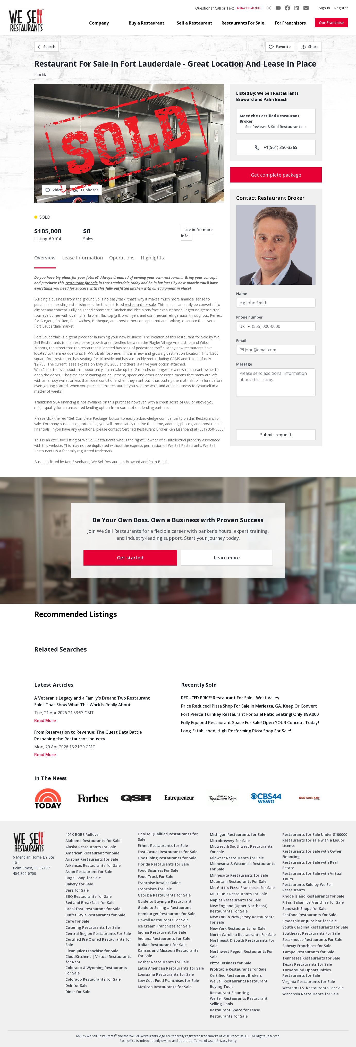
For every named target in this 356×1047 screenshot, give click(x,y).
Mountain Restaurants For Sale (238, 881)
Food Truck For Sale (155, 876)
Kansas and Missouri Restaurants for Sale (168, 953)
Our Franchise (331, 22)
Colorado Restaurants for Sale (93, 979)
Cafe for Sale (77, 921)
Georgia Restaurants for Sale (164, 895)
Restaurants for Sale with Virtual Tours (312, 876)
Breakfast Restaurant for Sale (92, 908)
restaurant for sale (140, 304)
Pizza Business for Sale (230, 963)
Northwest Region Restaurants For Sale (241, 954)
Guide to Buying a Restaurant (165, 901)
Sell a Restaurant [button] (194, 23)
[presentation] (275, 413)
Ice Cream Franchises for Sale (164, 926)
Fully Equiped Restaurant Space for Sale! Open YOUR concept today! (250, 722)
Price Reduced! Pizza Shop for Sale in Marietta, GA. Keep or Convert (249, 706)
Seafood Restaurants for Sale (309, 914)
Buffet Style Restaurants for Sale (95, 915)
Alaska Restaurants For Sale (90, 846)
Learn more (227, 557)
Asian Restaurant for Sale (88, 871)
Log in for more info (197, 232)
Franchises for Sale (155, 888)
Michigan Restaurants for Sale (237, 834)
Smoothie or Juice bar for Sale (309, 920)
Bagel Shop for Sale (83, 877)
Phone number (249, 317)
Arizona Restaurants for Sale (91, 859)
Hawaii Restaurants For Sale (163, 919)
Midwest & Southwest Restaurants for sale (241, 849)
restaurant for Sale (81, 282)
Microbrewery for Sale (230, 840)
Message (244, 364)
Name (241, 293)
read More (45, 720)
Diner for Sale (77, 991)
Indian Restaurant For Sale (162, 932)
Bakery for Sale (79, 884)
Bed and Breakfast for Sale (89, 902)
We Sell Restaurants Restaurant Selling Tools (239, 1001)
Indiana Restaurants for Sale (164, 938)
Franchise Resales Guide (159, 882)
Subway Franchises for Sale (306, 945)
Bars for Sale (77, 890)
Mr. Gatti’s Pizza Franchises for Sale (242, 887)
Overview (45, 258)
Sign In (324, 7)
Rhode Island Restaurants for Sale (313, 896)
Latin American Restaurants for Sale (171, 968)
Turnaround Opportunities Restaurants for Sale (306, 972)
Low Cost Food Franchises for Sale (168, 980)
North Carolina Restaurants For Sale (243, 934)
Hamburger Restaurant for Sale (166, 913)
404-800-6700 (248, 7)
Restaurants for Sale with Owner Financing (312, 854)
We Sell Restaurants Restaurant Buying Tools (239, 984)
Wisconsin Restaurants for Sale (310, 994)
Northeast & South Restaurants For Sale (242, 943)
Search (46, 46)
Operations (121, 258)
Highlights (152, 258)
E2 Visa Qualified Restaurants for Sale (168, 836)
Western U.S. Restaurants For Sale (313, 987)
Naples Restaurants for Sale (235, 900)
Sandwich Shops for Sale (304, 908)
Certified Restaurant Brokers (236, 975)
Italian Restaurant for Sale (162, 944)
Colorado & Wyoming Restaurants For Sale (96, 970)
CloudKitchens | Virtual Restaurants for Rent (98, 959)
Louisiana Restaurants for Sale (166, 974)
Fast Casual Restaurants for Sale (167, 851)
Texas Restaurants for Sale (307, 964)
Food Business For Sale (158, 870)
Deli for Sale (76, 985)
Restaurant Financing (229, 992)
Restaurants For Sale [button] (243, 23)
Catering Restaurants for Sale (92, 927)
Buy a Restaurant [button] (146, 23)
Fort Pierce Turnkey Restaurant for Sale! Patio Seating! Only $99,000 (250, 714)
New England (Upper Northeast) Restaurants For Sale (238, 908)
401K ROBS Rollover (82, 834)
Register (341, 7)
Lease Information (82, 258)
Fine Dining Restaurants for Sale (167, 857)
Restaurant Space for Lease (235, 1010)
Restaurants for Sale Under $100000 (314, 834)
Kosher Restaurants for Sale (163, 961)
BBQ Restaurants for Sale (88, 896)
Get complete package (276, 175)
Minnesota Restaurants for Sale (239, 875)
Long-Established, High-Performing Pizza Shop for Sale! (236, 731)
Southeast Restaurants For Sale (311, 933)
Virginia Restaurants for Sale (308, 981)
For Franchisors (290, 23)
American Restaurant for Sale (92, 853)
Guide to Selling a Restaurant (164, 907)
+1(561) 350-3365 (276, 147)
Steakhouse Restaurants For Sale (312, 939)
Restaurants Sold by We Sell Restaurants (307, 887)
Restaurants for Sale (229, 1016)
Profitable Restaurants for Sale (238, 969)
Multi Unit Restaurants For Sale (238, 893)
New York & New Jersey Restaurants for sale (242, 919)
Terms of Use (204, 1040)
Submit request (276, 435)
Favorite (280, 46)
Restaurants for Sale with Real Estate (310, 865)
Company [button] (99, 23)
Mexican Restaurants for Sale (164, 986)
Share (309, 46)
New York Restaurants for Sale (237, 928)
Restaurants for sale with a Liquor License (313, 843)
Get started (130, 557)
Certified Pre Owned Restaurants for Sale (98, 942)
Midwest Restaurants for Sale (237, 857)
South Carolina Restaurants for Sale (315, 927)
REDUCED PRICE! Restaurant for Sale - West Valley (230, 698)
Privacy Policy (226, 1040)
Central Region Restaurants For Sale (98, 933)
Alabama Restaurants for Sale (92, 840)
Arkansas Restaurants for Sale (93, 865)
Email (241, 340)
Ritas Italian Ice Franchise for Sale (313, 902)
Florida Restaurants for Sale (163, 864)
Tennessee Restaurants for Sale (311, 958)
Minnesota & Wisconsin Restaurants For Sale (242, 866)
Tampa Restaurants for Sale (308, 951)
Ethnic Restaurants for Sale (163, 845)
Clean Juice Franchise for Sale (91, 950)
